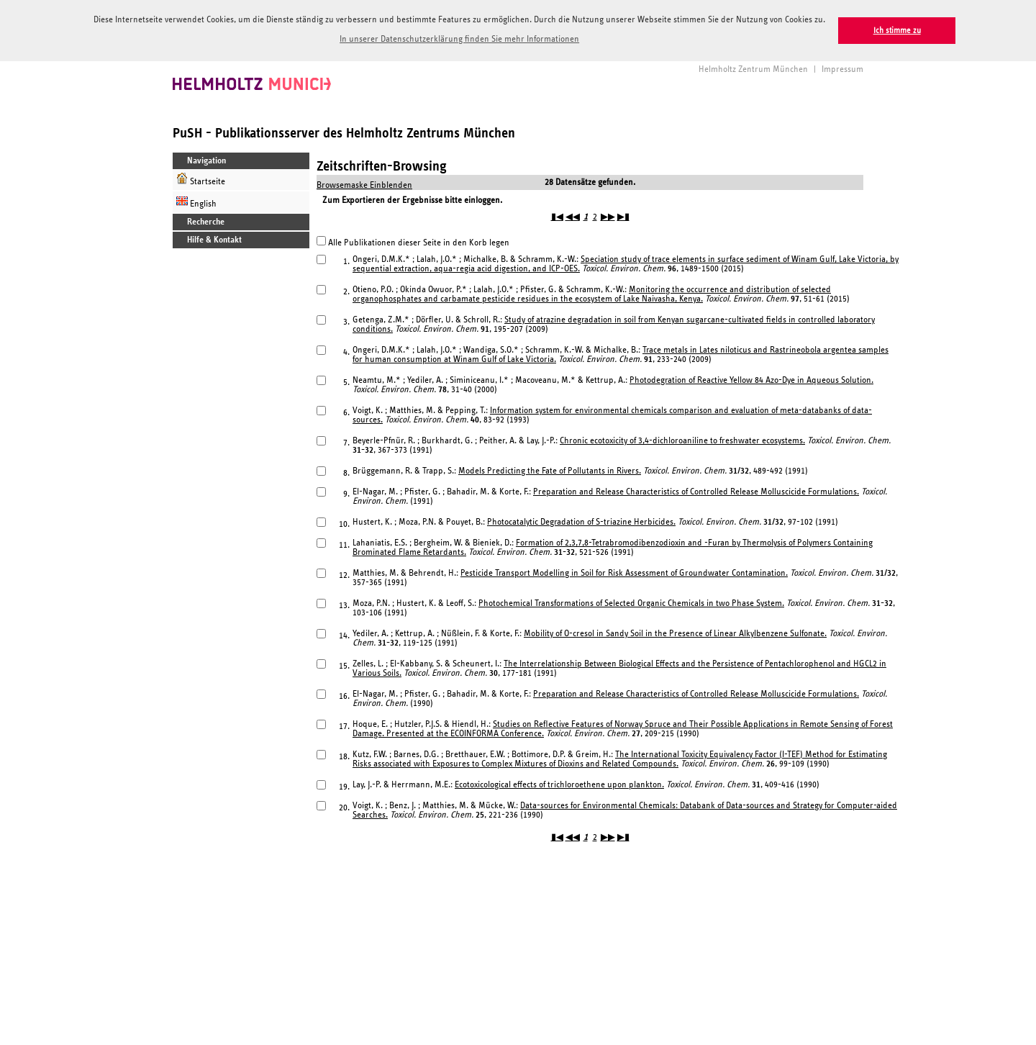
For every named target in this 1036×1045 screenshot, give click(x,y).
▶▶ (608, 215)
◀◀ (572, 215)
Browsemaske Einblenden (364, 184)
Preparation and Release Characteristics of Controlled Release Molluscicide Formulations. (696, 490)
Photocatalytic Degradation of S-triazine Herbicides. (581, 520)
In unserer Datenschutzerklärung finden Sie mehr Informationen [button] (459, 39)
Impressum (842, 68)
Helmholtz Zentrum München (753, 68)
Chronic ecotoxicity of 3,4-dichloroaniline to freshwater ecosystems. (682, 439)
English (196, 200)
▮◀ (557, 215)
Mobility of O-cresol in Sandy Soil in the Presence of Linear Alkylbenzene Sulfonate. (675, 632)
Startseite (200, 178)
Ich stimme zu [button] (897, 31)
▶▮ (623, 215)
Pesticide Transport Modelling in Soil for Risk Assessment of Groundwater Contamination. (624, 571)
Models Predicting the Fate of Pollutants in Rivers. (549, 469)
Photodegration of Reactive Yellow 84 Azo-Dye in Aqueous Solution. (751, 379)
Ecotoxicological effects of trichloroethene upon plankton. (559, 783)
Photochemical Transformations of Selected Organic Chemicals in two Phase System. (631, 602)
